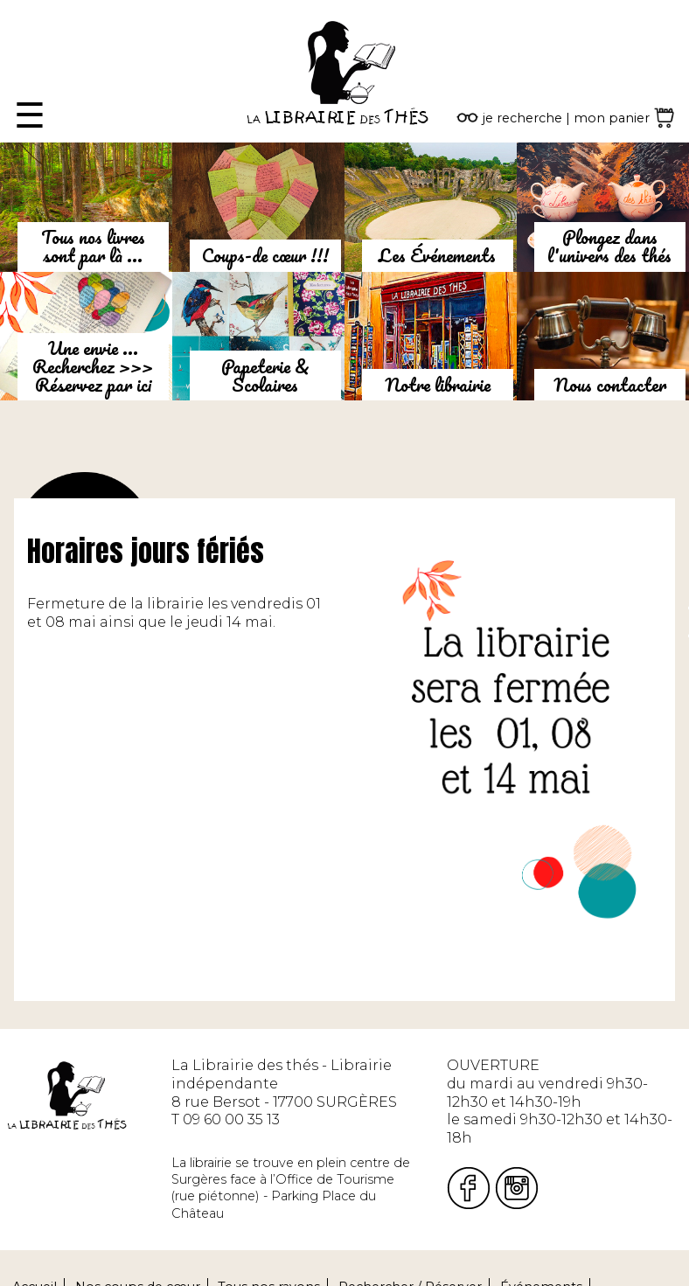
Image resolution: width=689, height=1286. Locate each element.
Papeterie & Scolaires (265, 375)
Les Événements (437, 255)
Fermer (26, 8)
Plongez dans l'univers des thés (609, 246)
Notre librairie (438, 385)
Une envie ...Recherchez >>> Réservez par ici (92, 366)
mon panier (612, 118)
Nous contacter (609, 385)
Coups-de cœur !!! (265, 255)
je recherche (522, 118)
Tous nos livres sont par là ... (93, 246)
